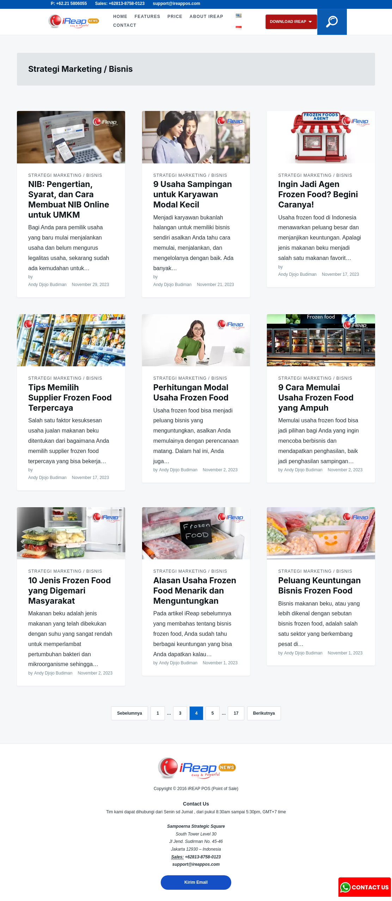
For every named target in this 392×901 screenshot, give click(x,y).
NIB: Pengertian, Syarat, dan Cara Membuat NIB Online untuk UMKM (68, 199)
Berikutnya (264, 713)
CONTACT (124, 25)
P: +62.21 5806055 (69, 3)
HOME (120, 16)
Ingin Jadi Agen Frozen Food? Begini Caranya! (318, 194)
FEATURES (147, 16)
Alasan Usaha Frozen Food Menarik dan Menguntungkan (195, 591)
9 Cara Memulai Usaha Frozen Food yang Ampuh (316, 398)
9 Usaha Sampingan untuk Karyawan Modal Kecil (192, 194)
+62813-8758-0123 (203, 857)
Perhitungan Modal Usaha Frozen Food (191, 393)
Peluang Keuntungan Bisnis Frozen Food (319, 586)
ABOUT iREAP (206, 16)
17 (236, 713)
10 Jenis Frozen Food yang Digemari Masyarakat (69, 591)
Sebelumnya (129, 713)
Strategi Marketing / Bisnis (65, 175)
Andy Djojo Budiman (47, 284)
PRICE (175, 16)
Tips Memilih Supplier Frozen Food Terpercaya (70, 398)
